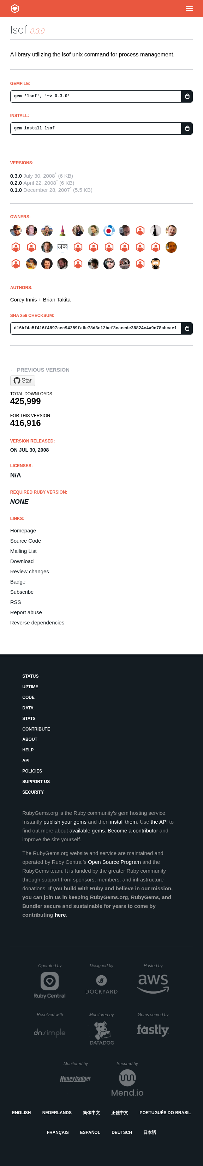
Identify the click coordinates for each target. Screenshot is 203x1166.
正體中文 (119, 1112)
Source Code (25, 541)
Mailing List (23, 551)
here (60, 915)
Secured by (130, 1063)
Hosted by (156, 965)
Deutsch (122, 1132)
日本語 (149, 1132)
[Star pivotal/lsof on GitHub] (22, 381)
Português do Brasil (165, 1112)
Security (33, 792)
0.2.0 (16, 183)
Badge (17, 582)
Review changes (29, 571)
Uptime (30, 686)
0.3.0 (16, 176)
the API (159, 822)
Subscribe (22, 592)
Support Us (36, 781)
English (21, 1112)
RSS (15, 602)
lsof (18, 30)
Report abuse (26, 612)
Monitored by (103, 1014)
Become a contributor (133, 831)
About (29, 739)
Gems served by (153, 1014)
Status (30, 676)
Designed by (103, 965)
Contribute (36, 729)
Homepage (23, 530)
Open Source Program (114, 862)
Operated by (52, 968)
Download (22, 561)
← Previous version (40, 370)
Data (28, 708)
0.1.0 (16, 190)
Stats (29, 718)
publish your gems (64, 822)
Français (58, 1132)
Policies (32, 771)
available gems (87, 831)
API (25, 760)
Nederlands (57, 1112)
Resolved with (51, 1014)
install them (123, 822)
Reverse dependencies (37, 622)
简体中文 (91, 1112)
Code (28, 697)
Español (90, 1132)
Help (28, 749)
